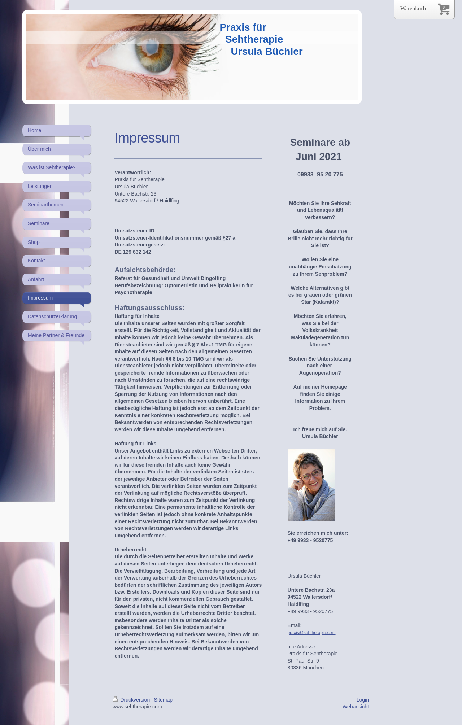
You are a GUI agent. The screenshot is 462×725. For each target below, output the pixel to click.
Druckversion (132, 700)
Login (363, 700)
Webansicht (356, 706)
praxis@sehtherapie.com (312, 632)
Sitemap (163, 700)
